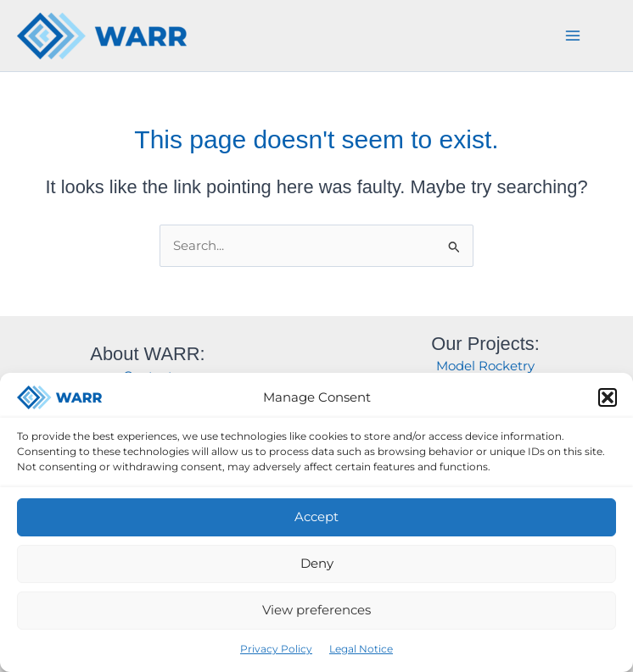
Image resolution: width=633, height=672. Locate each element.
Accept (316, 516)
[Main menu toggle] (573, 35)
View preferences (316, 610)
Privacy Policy (276, 648)
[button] (607, 397)
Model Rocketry (485, 366)
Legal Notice (361, 648)
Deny (316, 563)
